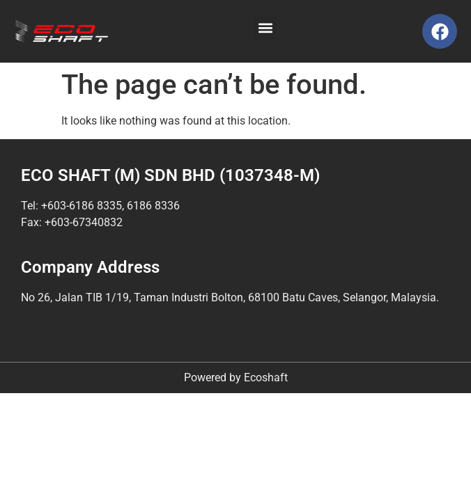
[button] (265, 28)
